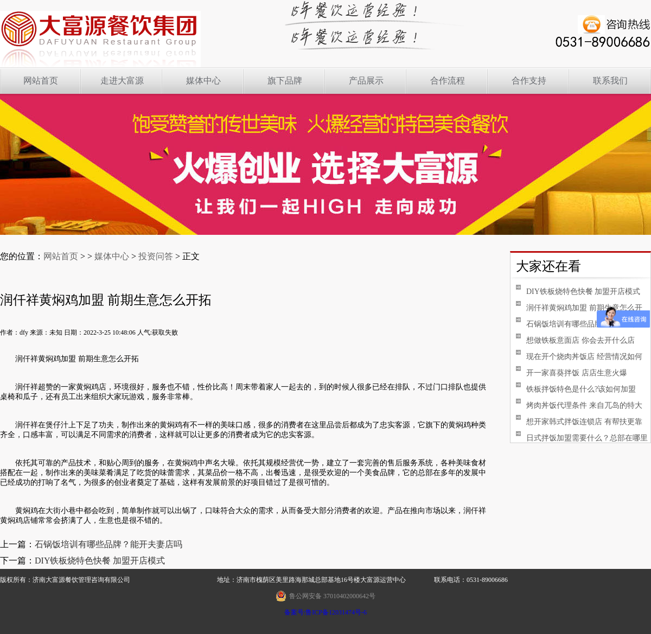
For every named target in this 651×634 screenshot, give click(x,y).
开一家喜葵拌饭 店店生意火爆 (571, 373)
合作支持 (529, 80)
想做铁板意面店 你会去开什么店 (575, 340)
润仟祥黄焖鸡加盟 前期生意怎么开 (579, 308)
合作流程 (447, 80)
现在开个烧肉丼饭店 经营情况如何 (579, 357)
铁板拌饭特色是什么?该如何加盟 (576, 389)
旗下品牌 (284, 80)
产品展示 (366, 80)
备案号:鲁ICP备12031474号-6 (325, 612)
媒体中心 (203, 80)
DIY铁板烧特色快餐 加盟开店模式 (100, 560)
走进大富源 (122, 80)
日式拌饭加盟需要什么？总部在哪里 (582, 438)
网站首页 (40, 80)
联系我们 (610, 80)
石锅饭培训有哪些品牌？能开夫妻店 (582, 324)
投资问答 (155, 256)
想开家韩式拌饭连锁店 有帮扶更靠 (579, 422)
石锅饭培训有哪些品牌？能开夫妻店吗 (108, 544)
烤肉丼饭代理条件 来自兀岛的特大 (579, 405)
